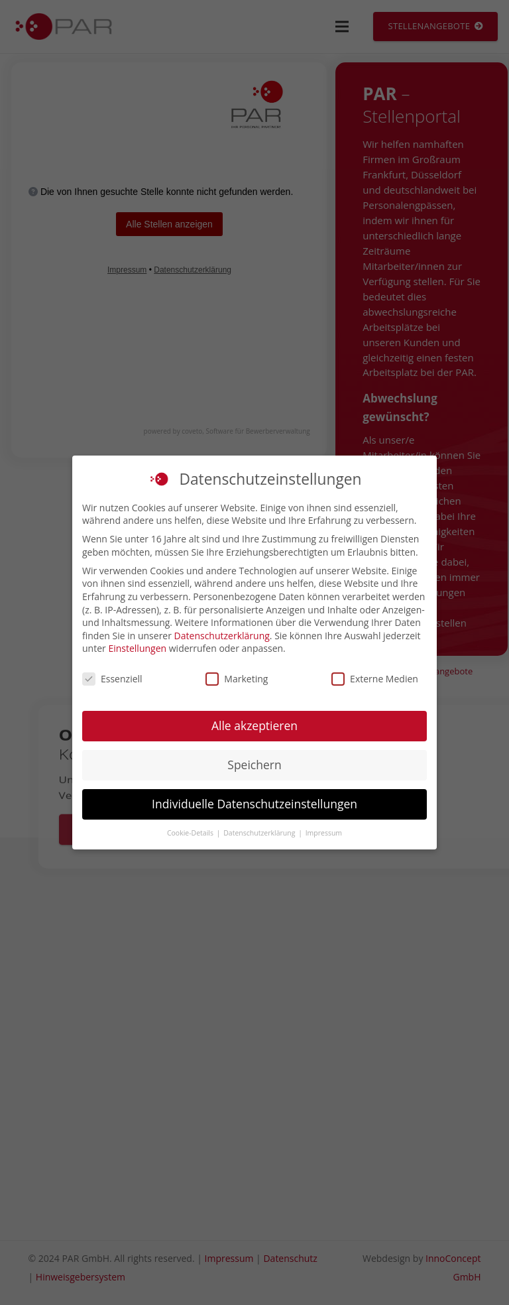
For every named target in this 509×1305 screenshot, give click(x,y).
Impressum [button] (324, 833)
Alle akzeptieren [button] (254, 725)
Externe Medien (374, 678)
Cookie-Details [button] (191, 833)
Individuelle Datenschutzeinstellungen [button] (254, 804)
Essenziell (112, 678)
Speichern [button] (254, 765)
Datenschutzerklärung (222, 635)
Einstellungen (137, 648)
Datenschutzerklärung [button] (260, 833)
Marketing (236, 678)
